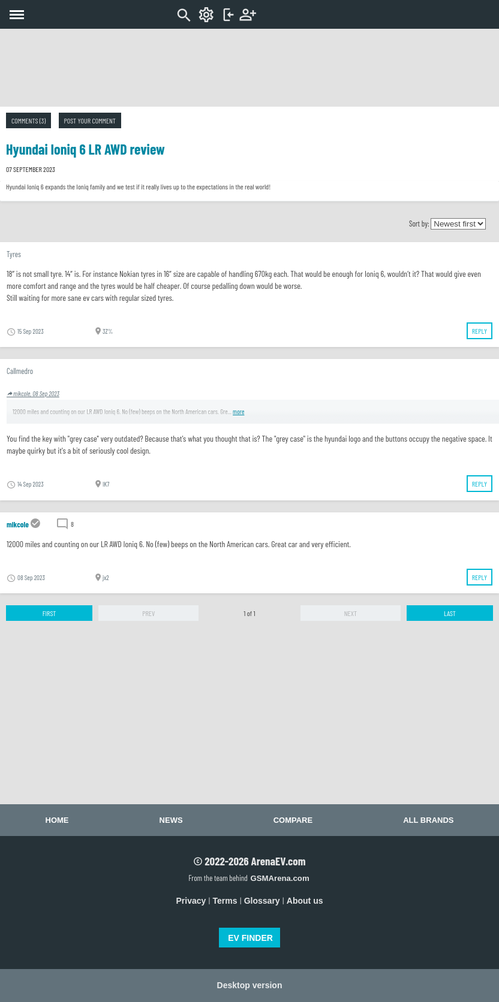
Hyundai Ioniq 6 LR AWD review (85, 149)
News (171, 820)
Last (450, 613)
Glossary (262, 901)
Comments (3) (28, 120)
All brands (428, 820)
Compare (292, 820)
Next (350, 613)
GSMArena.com (279, 878)
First (49, 613)
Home (57, 820)
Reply (479, 331)
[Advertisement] (249, 68)
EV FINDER (250, 938)
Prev (148, 613)
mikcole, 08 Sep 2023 (33, 393)
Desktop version (249, 985)
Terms (225, 901)
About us (305, 901)
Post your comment (90, 120)
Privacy (191, 901)
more (238, 411)
